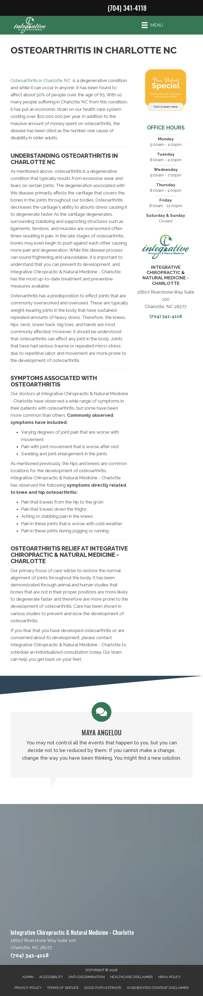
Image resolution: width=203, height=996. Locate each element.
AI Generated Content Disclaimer (158, 988)
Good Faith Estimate (102, 988)
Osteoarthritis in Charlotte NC (41, 80)
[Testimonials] (101, 740)
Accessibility (51, 977)
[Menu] (152, 25)
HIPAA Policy (169, 977)
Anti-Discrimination (86, 977)
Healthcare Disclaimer (131, 977)
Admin (28, 977)
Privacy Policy (28, 988)
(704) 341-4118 (127, 8)
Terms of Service (63, 988)
